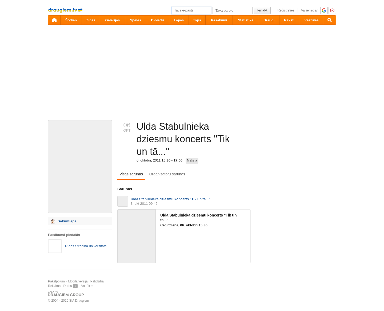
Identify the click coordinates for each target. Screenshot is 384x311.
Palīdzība (97, 281)
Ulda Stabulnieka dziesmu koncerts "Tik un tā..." (170, 199)
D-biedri (157, 20)
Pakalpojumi (56, 281)
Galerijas (112, 20)
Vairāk (85, 286)
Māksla (192, 160)
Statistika (245, 20)
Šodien (71, 20)
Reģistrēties (285, 10)
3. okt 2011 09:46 (144, 204)
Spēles (135, 20)
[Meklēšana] (330, 20)
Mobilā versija (77, 281)
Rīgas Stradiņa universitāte (86, 246)
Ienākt (262, 10)
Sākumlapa (67, 221)
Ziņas (90, 20)
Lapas (179, 20)
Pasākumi (219, 20)
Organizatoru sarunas (167, 174)
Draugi (268, 20)
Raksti (289, 20)
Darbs (67, 286)
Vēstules (311, 20)
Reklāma (54, 286)
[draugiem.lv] (54, 20)
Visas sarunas (131, 174)
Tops (197, 20)
